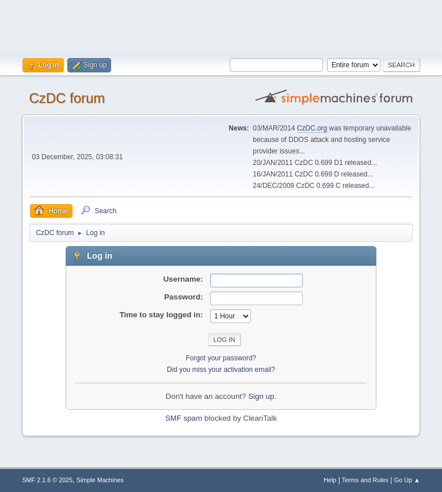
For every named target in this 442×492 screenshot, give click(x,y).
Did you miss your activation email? (221, 370)
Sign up (261, 396)
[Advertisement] (221, 26)
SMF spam (183, 418)
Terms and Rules (365, 479)
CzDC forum (67, 98)
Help (329, 479)
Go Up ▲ (407, 479)
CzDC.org (312, 128)
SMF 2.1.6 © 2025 (47, 479)
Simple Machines (100, 479)
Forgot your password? (221, 358)
